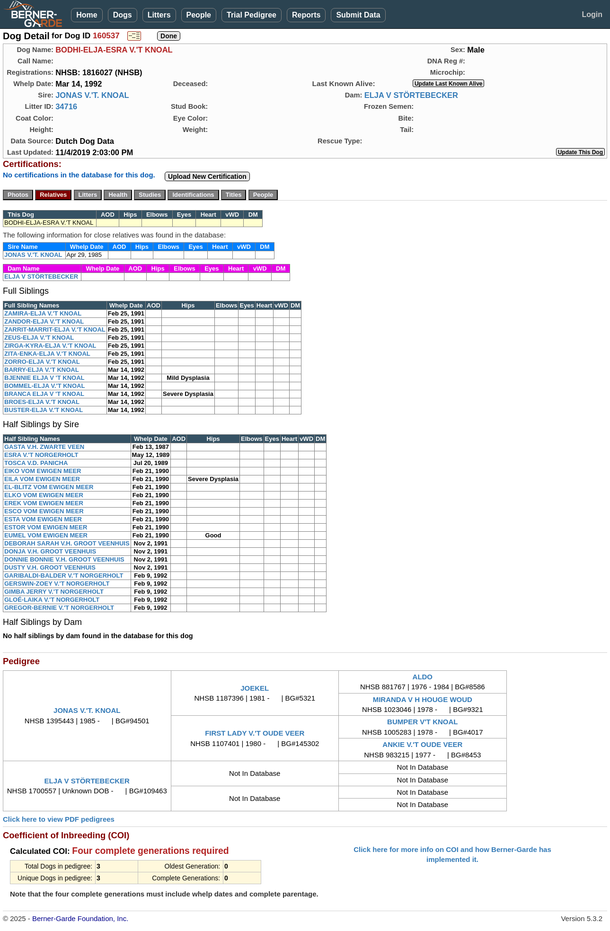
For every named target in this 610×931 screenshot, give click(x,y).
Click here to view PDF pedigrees (59, 819)
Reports (306, 15)
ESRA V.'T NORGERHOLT (41, 454)
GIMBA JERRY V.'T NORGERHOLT (54, 591)
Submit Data (358, 15)
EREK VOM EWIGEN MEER (43, 503)
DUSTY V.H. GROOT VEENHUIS (50, 567)
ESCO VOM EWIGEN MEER (44, 511)
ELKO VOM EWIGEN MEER (43, 495)
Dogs (122, 15)
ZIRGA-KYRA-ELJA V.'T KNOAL (50, 345)
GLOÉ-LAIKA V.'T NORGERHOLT (51, 599)
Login (592, 14)
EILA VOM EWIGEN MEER (42, 479)
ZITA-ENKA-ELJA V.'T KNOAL (47, 353)
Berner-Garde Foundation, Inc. (80, 918)
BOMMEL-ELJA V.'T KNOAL (44, 385)
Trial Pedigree (251, 15)
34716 (66, 106)
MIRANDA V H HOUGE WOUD (422, 699)
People (198, 15)
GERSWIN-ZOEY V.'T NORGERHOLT (56, 583)
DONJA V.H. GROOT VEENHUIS (50, 551)
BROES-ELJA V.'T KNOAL (42, 401)
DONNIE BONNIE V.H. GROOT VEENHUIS (64, 559)
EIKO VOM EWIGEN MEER (42, 470)
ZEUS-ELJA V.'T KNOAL (39, 337)
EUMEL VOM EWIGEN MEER (46, 535)
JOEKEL (254, 688)
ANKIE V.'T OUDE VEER (422, 744)
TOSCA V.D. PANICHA (36, 462)
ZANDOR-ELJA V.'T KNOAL (44, 321)
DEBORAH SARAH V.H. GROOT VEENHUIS (67, 543)
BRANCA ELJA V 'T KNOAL (44, 393)
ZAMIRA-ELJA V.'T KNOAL (42, 313)
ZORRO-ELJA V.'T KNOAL (42, 361)
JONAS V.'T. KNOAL (92, 95)
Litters (159, 15)
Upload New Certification (207, 176)
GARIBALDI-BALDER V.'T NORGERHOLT (64, 575)
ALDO (423, 677)
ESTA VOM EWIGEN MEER (43, 519)
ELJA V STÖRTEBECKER (411, 95)
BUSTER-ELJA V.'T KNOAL (43, 409)
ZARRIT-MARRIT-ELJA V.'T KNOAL (55, 329)
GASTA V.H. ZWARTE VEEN (44, 446)
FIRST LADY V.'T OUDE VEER (254, 733)
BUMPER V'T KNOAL (422, 722)
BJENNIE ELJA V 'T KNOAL (44, 377)
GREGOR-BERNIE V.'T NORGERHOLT (59, 607)
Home (86, 15)
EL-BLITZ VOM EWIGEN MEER (49, 487)
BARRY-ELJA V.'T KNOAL (41, 369)
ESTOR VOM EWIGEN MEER (45, 527)
